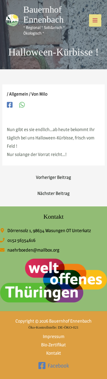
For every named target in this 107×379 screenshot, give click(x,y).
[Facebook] (10, 105)
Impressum (53, 336)
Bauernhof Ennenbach (43, 15)
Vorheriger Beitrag (53, 177)
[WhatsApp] (22, 105)
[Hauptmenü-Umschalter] (95, 20)
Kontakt (53, 353)
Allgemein (18, 94)
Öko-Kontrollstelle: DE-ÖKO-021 (53, 327)
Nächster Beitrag (53, 193)
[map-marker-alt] (45, 230)
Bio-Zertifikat (53, 345)
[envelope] (29, 250)
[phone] (17, 240)
